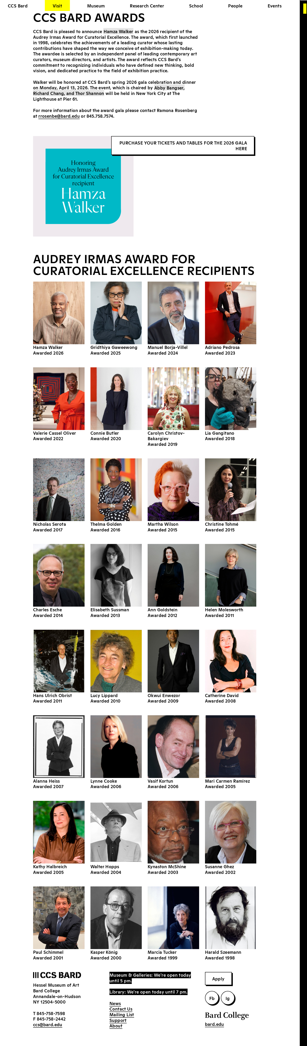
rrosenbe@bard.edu (59, 116)
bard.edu (214, 1024)
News (115, 1003)
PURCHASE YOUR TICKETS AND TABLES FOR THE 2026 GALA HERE (183, 145)
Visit (57, 5)
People (235, 5)
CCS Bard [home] (18, 5)
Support (118, 1020)
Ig (228, 998)
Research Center (147, 5)
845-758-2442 (51, 1019)
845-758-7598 (51, 1013)
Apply (218, 978)
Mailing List (121, 1014)
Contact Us (120, 1009)
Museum (96, 5)
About (115, 1025)
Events (275, 5)
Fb (212, 998)
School (196, 5)
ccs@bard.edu (47, 1024)
